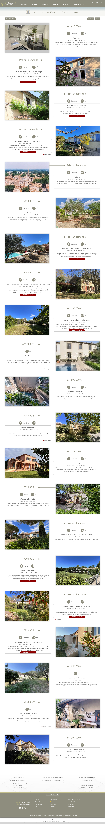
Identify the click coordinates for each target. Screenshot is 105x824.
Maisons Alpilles (71, 804)
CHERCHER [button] (24, 4)
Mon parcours (38, 804)
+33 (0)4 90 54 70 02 (96, 2)
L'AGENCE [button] (55, 4)
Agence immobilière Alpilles (74, 799)
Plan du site (70, 809)
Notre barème (38, 809)
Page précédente (10, 18)
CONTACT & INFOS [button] (79, 4)
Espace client (38, 801)
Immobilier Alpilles (72, 801)
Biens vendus (71, 806)
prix (97, 18)
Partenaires (52, 806)
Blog (36, 806)
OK (57, 794)
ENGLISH (100, 4)
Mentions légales (54, 809)
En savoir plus (80, 822)
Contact (37, 799)
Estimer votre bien (54, 801)
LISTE (90, 18)
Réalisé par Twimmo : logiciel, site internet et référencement (52, 821)
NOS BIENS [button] (45, 4)
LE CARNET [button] (66, 4)
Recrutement (53, 804)
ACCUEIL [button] (34, 4)
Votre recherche (53, 799)
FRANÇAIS (95, 4)
